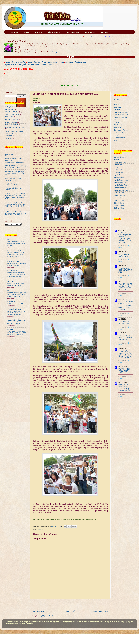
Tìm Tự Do (8, 138)
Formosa (117, 122)
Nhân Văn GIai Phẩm (11, 124)
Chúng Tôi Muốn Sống (12, 114)
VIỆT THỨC (11, 282)
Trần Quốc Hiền (119, 200)
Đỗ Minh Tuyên (119, 205)
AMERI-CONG (46, 65)
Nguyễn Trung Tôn (120, 182)
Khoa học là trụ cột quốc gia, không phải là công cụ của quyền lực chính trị (16, 254)
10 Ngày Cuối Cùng (11, 107)
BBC (8, 240)
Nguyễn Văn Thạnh (120, 187)
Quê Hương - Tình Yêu (121, 130)
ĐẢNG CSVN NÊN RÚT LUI (15, 303)
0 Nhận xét (122, 246)
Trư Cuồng (8, 135)
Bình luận (117, 104)
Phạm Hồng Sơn (119, 195)
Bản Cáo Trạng (9, 109)
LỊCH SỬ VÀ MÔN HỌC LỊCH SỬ (125, 322)
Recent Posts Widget (128, 400)
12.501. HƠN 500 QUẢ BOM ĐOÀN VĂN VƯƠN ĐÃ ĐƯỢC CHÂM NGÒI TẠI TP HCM (16, 332)
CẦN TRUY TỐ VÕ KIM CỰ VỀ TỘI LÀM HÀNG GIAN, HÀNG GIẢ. (125, 287)
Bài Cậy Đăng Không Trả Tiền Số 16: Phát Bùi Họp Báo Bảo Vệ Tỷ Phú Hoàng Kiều (16, 312)
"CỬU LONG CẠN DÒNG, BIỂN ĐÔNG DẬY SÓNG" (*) (125, 337)
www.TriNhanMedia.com (93, 37)
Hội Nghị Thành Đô (11, 122)
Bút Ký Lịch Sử (90, 32)
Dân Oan (117, 120)
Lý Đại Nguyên (118, 172)
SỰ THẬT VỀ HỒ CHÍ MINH (76, 62)
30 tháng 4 (117, 99)
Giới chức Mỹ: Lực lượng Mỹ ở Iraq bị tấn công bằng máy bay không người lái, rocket (16, 294)
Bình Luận (38, 32)
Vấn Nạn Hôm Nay (54, 32)
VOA (8, 291)
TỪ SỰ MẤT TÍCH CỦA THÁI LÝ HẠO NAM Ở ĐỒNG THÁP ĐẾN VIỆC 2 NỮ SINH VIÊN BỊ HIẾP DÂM (15, 196)
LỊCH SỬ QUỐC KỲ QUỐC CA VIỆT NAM (22, 65)
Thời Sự (26, 32)
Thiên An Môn (118, 132)
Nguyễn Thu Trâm (119, 177)
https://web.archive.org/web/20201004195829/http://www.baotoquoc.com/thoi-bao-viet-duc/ (16, 274)
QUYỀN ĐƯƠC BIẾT (13, 261)
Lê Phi (116, 167)
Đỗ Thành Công (119, 208)
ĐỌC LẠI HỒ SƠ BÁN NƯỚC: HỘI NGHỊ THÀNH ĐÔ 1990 (15, 166)
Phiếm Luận (118, 127)
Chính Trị (117, 109)
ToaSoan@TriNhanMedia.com (123, 37)
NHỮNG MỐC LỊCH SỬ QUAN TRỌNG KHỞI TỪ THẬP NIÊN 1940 (14, 173)
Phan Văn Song (119, 192)
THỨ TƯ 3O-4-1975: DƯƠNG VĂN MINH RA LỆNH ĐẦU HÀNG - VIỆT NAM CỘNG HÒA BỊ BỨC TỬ (15, 205)
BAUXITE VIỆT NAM (14, 251)
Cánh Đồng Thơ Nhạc (121, 114)
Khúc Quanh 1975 (73, 32)
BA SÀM (10, 329)
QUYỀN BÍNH (9, 155)
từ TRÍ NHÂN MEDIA (11, 184)
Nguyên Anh (118, 175)
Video (115, 140)
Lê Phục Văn (118, 170)
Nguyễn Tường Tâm (120, 185)
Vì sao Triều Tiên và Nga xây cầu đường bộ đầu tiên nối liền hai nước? (16, 243)
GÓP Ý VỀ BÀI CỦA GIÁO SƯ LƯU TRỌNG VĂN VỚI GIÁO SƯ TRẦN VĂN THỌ (125, 305)
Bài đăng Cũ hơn (100, 611)
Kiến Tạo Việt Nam (120, 125)
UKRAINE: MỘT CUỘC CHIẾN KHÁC (124, 371)
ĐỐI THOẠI (11, 302)
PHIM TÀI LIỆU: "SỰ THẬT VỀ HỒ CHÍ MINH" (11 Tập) (15, 179)
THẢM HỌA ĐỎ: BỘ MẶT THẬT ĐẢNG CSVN (45, 62)
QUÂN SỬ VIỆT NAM (14, 309)
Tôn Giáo (40, 529)
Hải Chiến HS (9, 117)
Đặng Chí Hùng (119, 203)
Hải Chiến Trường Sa (11, 119)
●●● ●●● (7, 69)
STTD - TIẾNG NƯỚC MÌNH (123, 255)
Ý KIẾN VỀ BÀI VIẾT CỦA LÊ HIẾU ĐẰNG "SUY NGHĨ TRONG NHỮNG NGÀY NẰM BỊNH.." (15, 213)
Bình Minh (117, 159)
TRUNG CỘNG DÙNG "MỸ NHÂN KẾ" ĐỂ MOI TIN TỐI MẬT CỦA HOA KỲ (125, 354)
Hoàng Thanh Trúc (120, 162)
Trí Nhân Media (12, 32)
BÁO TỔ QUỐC (12, 271)
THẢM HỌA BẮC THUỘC (15, 62)
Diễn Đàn (104, 32)
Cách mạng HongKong (121, 112)
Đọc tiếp (54, 52)
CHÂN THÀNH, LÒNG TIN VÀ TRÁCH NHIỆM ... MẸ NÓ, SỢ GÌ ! (124, 387)
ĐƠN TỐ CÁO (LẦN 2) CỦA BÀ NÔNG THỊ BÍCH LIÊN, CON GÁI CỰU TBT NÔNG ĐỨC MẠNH (15, 160)
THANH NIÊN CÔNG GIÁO (16, 320)
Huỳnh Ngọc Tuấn (119, 164)
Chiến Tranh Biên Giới (12, 112)
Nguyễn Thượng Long (121, 180)
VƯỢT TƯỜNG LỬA (21, 69)
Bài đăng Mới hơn (40, 611)
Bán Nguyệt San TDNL (121, 157)
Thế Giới (116, 135)
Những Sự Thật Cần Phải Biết (14, 127)
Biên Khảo (117, 102)
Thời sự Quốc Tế (119, 137)
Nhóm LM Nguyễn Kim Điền (123, 190)
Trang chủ (70, 611)
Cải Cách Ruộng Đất (120, 117)
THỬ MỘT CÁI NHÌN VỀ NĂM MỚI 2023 (125, 270)
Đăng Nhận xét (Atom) (46, 616)
